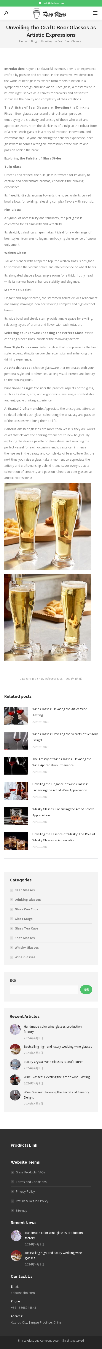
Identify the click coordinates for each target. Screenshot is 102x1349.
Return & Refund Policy (32, 1201)
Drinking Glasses (28, 900)
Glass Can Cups (26, 909)
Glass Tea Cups (26, 928)
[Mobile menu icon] (95, 13)
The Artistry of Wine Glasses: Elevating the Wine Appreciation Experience (61, 762)
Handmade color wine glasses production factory (53, 1029)
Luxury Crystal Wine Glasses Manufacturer (53, 1062)
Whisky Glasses (27, 947)
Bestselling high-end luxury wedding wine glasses (58, 1046)
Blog (35, 679)
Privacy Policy (25, 1191)
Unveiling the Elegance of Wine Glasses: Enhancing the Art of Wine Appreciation (60, 787)
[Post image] (16, 716)
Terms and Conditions (31, 1182)
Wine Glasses (25, 957)
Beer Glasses (25, 890)
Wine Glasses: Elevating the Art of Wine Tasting (59, 712)
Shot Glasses (25, 938)
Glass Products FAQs (30, 1172)
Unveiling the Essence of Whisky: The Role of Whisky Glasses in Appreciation (63, 837)
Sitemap (21, 1210)
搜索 (13, 981)
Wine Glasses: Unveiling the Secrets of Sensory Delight (65, 737)
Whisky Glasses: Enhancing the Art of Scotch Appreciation (63, 812)
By (51, 679)
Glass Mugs (24, 919)
